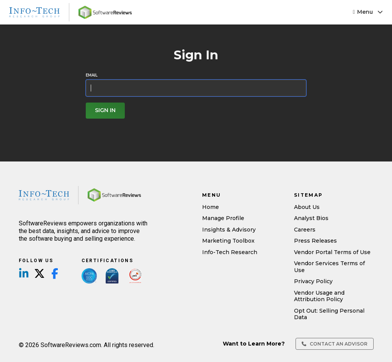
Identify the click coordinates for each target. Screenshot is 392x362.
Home (210, 207)
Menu (368, 11)
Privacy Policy (313, 281)
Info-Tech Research (229, 252)
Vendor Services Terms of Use (329, 267)
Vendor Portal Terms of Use (332, 252)
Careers (304, 229)
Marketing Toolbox (228, 240)
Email (92, 75)
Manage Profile (223, 218)
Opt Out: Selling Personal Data (329, 314)
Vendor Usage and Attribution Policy (319, 296)
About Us (307, 207)
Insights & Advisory (229, 229)
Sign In (105, 110)
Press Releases (315, 240)
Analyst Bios (311, 218)
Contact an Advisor (335, 344)
